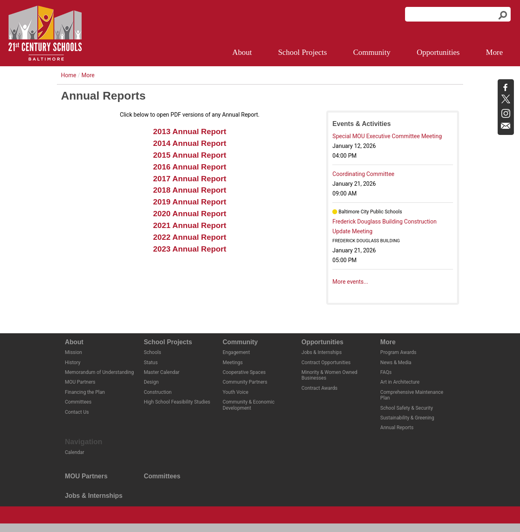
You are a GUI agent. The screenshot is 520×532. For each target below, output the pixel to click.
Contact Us (77, 412)
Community (371, 52)
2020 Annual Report (189, 213)
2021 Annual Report (189, 225)
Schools (152, 352)
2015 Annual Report (189, 155)
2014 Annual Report (189, 143)
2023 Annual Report (189, 249)
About (242, 52)
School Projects (302, 52)
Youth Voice (236, 392)
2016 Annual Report (189, 167)
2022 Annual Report (189, 237)
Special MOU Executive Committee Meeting (387, 136)
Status (151, 362)
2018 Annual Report (189, 190)
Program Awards (398, 352)
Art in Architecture (400, 382)
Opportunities (438, 52)
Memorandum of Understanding (99, 372)
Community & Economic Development (249, 404)
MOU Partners (80, 382)
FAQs (386, 372)
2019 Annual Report (189, 202)
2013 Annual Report (189, 131)
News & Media (396, 362)
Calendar (74, 452)
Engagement (236, 352)
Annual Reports (397, 427)
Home (68, 75)
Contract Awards (319, 388)
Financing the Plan (85, 392)
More (494, 52)
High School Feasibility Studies (177, 402)
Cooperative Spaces (244, 372)
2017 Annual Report (189, 178)
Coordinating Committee (363, 174)
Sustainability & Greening (407, 418)
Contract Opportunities (326, 362)
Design (151, 382)
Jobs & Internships (321, 352)
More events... (350, 281)
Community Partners (245, 382)
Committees (78, 402)
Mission (73, 352)
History (72, 362)
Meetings (233, 362)
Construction (158, 392)
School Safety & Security (406, 408)
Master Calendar (162, 372)
